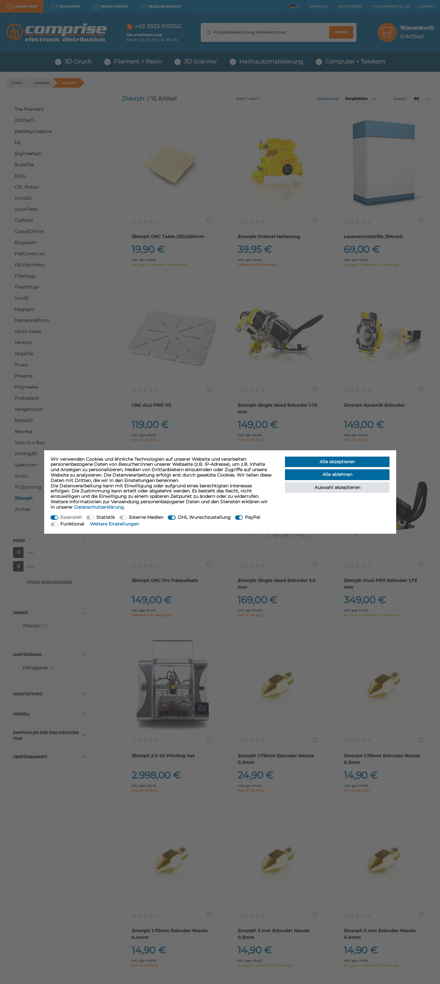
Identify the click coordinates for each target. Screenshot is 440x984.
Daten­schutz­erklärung (99, 507)
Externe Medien (146, 517)
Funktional (72, 524)
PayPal (252, 517)
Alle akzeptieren (337, 462)
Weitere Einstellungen (114, 524)
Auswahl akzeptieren (337, 487)
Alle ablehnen (337, 474)
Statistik (105, 517)
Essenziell (71, 517)
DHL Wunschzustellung (204, 517)
